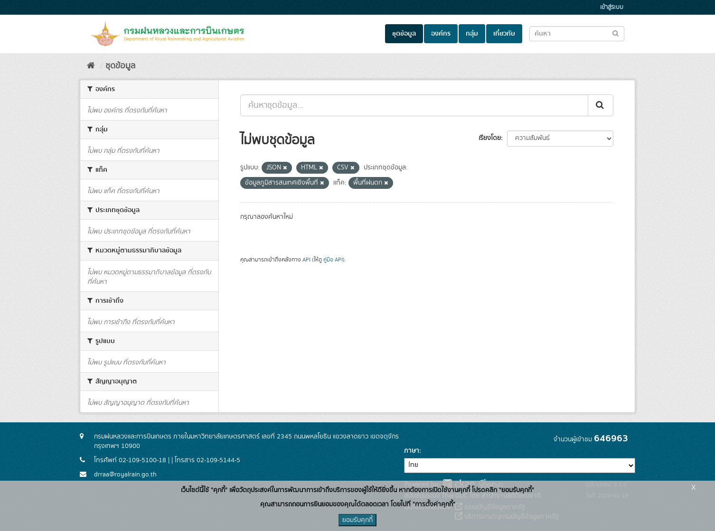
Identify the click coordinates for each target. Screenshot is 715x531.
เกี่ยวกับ (504, 33)
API (306, 260)
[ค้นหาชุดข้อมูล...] (414, 105)
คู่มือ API (333, 260)
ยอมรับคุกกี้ (357, 520)
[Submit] (600, 105)
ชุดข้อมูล (404, 33)
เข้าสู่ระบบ (611, 7)
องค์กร (441, 33)
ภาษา (411, 451)
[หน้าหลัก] (91, 66)
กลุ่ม (472, 33)
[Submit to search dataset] (616, 33)
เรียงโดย (490, 138)
